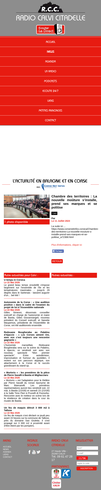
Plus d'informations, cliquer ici (66, 245)
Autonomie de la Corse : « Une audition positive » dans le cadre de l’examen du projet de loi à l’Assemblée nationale (26, 305)
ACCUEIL (50, 42)
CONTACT (50, 120)
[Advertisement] (50, 152)
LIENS (50, 100)
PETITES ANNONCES (50, 110)
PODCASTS (50, 81)
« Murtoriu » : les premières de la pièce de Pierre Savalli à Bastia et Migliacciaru (26, 373)
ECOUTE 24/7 (50, 91)
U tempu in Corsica (14, 280)
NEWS (50, 51)
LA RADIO (50, 71)
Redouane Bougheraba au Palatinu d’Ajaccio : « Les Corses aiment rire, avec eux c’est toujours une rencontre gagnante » (26, 336)
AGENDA (50, 61)
